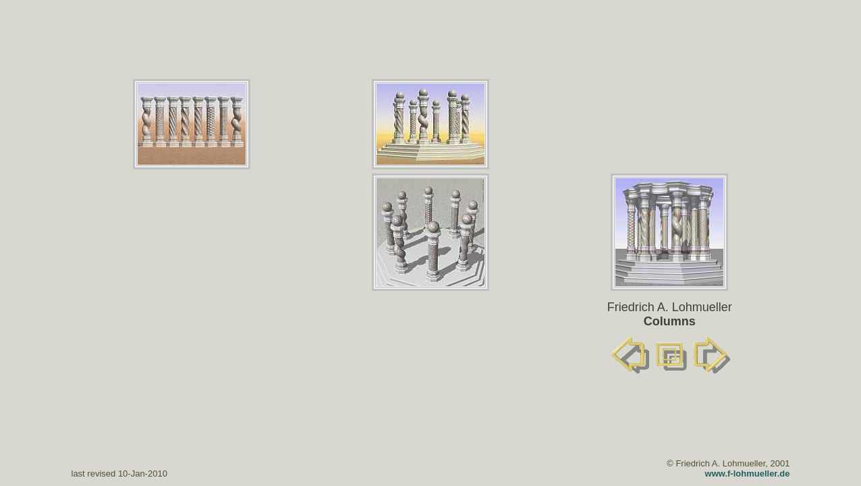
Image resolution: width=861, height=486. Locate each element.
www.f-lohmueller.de (747, 473)
